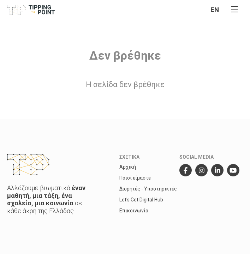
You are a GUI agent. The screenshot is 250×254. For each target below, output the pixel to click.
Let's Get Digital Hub (141, 199)
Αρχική (127, 167)
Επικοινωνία (133, 210)
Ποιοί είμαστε (135, 178)
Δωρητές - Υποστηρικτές (148, 189)
